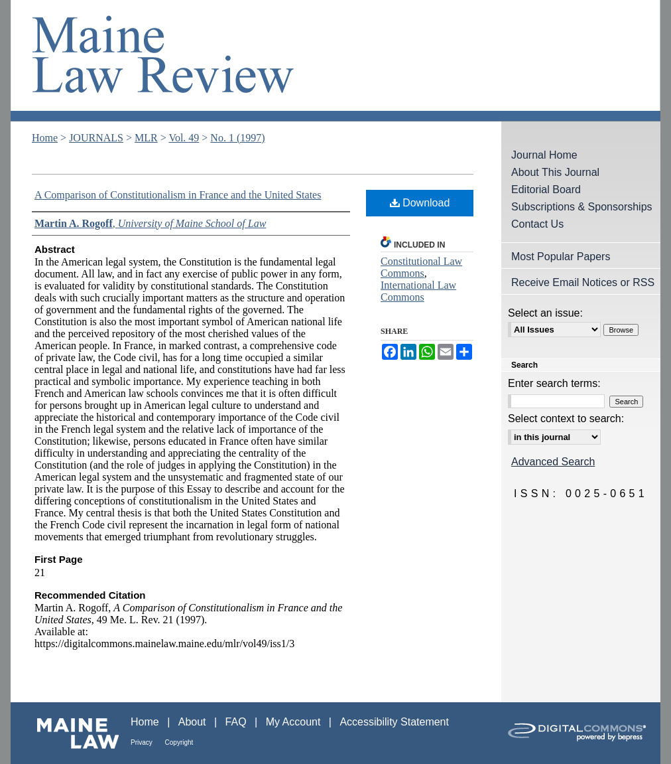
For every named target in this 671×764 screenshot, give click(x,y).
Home (45, 137)
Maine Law (70, 733)
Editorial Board (546, 189)
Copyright (179, 742)
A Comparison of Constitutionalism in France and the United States (177, 194)
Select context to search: (566, 418)
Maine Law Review (335, 60)
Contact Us (537, 224)
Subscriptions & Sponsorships (581, 206)
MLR (146, 137)
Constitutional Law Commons (421, 267)
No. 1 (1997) (237, 137)
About (193, 721)
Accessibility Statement (394, 721)
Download (420, 202)
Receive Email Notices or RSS (582, 282)
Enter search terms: (554, 383)
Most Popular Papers (560, 256)
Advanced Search (553, 461)
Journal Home (544, 155)
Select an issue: (545, 313)
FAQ (237, 721)
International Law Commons (418, 291)
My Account (295, 721)
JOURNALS (96, 137)
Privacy (142, 742)
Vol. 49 (183, 137)
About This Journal (555, 172)
